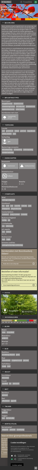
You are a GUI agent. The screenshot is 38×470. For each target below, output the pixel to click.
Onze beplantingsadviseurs (11, 285)
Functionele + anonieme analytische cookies (22, 455)
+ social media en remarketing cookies (23, 459)
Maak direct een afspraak (11, 264)
